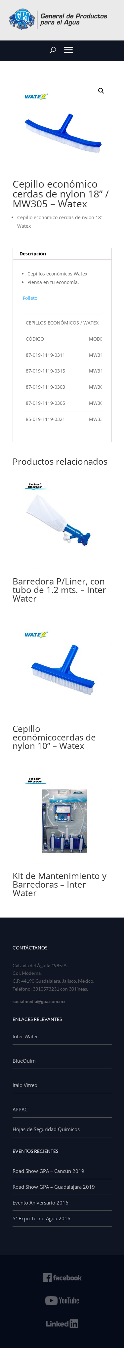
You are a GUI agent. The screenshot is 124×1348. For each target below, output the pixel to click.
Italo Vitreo (25, 1085)
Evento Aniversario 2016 (40, 1202)
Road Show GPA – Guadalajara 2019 (54, 1186)
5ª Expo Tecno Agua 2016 (41, 1218)
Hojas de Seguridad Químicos (46, 1129)
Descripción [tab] (33, 253)
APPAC (20, 1109)
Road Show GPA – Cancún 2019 (48, 1171)
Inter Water (25, 1036)
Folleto (30, 298)
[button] (101, 91)
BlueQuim (24, 1060)
